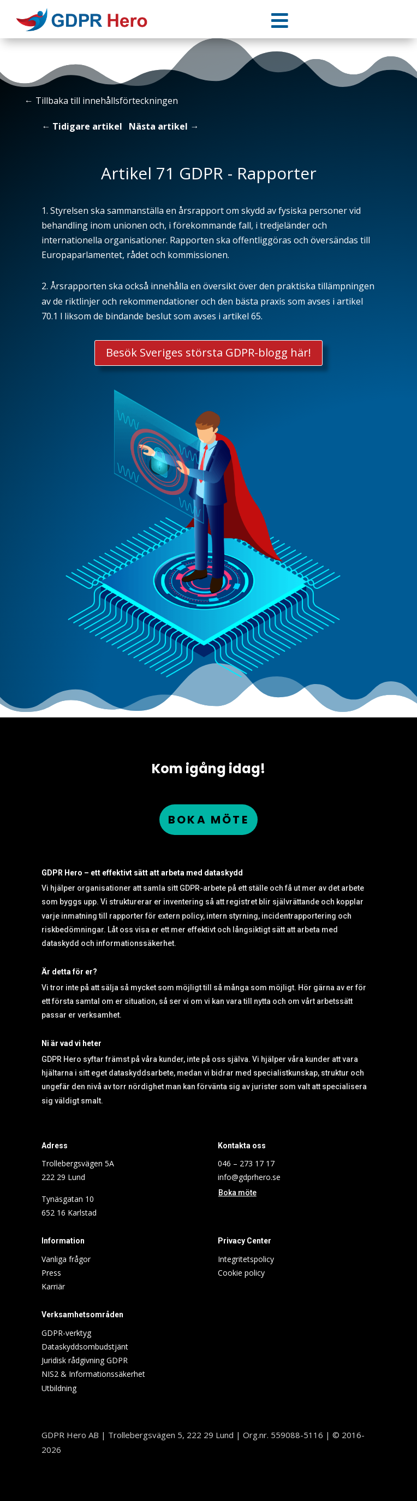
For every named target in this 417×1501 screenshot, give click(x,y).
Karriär (53, 1286)
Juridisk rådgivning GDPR (84, 1360)
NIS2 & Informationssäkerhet (93, 1374)
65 (256, 316)
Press (51, 1273)
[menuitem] (280, 20)
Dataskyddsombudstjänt (84, 1346)
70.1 (49, 316)
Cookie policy (241, 1273)
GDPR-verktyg (66, 1333)
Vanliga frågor (66, 1259)
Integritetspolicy (246, 1259)
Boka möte (208, 819)
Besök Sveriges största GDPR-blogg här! (209, 352)
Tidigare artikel (87, 126)
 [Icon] (279, 20)
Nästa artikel (158, 126)
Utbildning (58, 1388)
